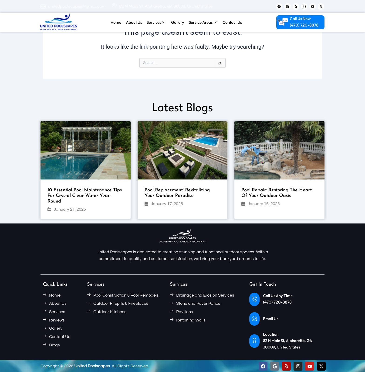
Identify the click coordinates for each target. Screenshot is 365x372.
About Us (134, 22)
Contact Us (232, 22)
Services (156, 22)
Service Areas (202, 22)
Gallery (177, 22)
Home (116, 22)
